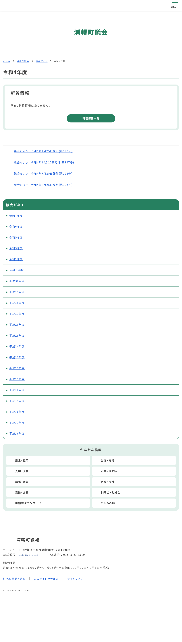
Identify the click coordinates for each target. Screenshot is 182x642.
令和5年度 (17, 238)
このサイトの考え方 (48, 585)
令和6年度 (17, 227)
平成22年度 (18, 373)
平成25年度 (18, 339)
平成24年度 (18, 350)
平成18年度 (18, 417)
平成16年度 (18, 440)
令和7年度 (17, 216)
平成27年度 (18, 317)
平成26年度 (18, 328)
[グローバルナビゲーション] (175, 5)
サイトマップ (78, 585)
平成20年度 (18, 395)
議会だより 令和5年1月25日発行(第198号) (45, 151)
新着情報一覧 (91, 118)
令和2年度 (17, 261)
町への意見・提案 (14, 585)
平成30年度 (18, 283)
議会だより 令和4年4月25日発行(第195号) (45, 185)
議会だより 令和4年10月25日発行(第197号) (46, 162)
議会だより (42, 61)
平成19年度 (18, 406)
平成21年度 (18, 384)
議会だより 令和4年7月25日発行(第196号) (45, 174)
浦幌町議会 (23, 61)
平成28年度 (18, 305)
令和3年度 (17, 249)
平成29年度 (18, 294)
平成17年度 (18, 428)
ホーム (6, 61)
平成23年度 (18, 361)
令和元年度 (17, 272)
